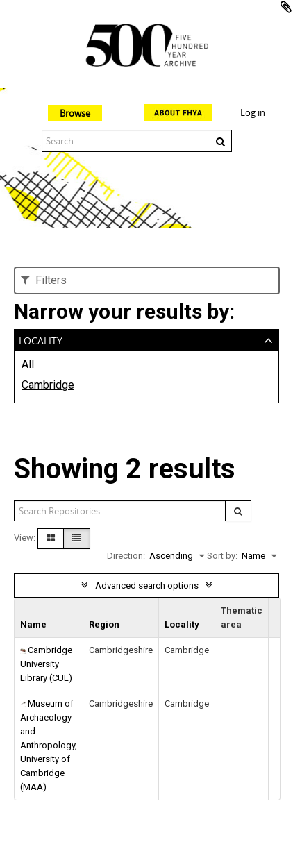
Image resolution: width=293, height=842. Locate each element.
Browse (75, 113)
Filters (44, 280)
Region (104, 624)
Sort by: (222, 555)
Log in (252, 112)
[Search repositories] (120, 510)
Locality (40, 339)
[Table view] (76, 538)
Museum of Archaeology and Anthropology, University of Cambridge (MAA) (48, 745)
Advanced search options (147, 585)
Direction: (126, 555)
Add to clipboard (286, 7)
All (28, 364)
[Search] (238, 510)
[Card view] (50, 538)
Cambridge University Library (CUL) (46, 664)
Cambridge (48, 384)
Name (33, 624)
